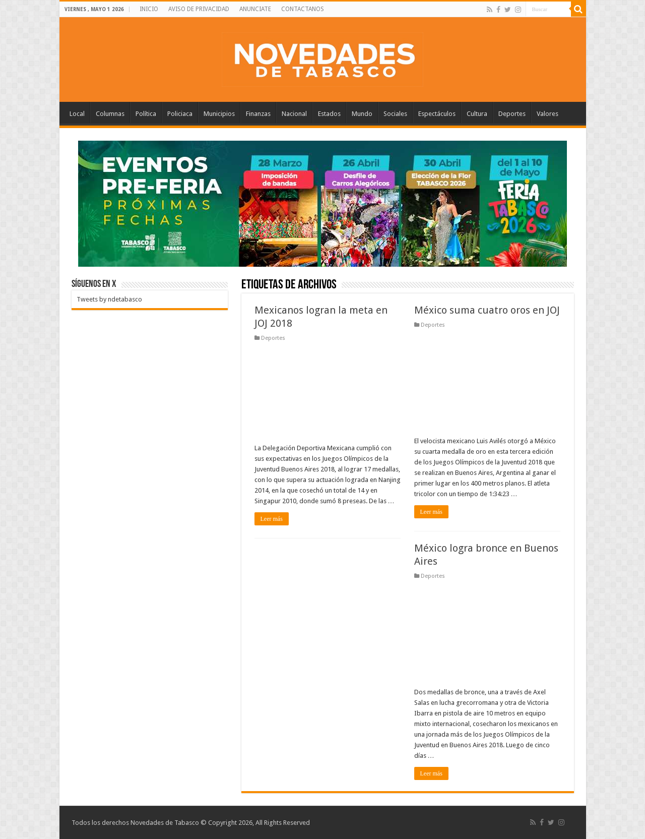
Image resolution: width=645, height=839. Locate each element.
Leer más (272, 518)
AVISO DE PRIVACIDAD (198, 9)
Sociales (395, 113)
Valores (547, 113)
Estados (329, 113)
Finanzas (258, 113)
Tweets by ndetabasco (109, 299)
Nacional (294, 113)
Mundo (362, 113)
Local (77, 113)
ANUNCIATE (255, 9)
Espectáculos (437, 113)
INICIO (149, 9)
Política (146, 113)
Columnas (110, 113)
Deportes (512, 113)
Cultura (477, 113)
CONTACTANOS (302, 9)
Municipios (219, 113)
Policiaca (179, 113)
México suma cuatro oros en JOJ (487, 310)
